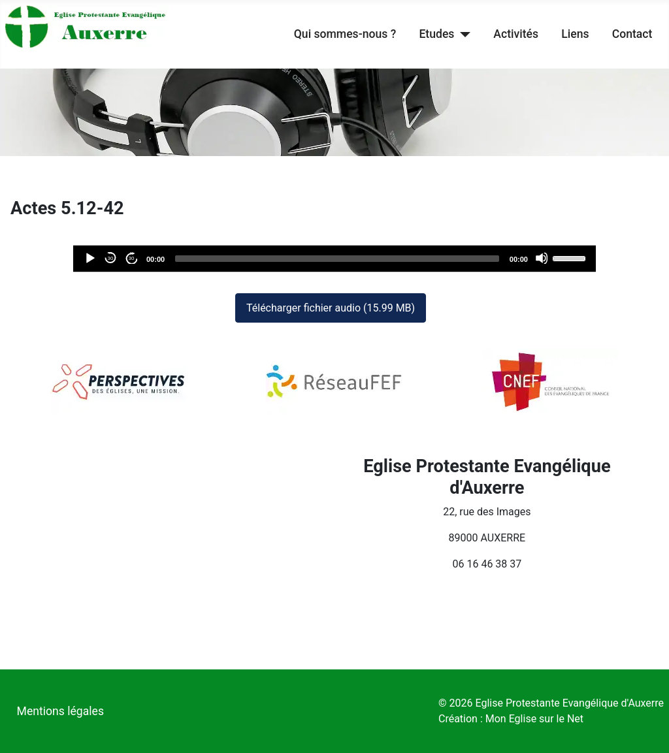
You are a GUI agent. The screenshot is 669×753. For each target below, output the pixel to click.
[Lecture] (89, 258)
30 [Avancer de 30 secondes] (132, 258)
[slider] (337, 258)
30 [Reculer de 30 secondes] (111, 258)
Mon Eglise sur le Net (534, 719)
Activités (515, 33)
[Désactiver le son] (541, 258)
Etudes (436, 33)
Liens (575, 33)
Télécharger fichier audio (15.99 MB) (330, 308)
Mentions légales (60, 711)
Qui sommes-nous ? (345, 33)
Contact (632, 33)
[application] (334, 259)
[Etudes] (462, 33)
